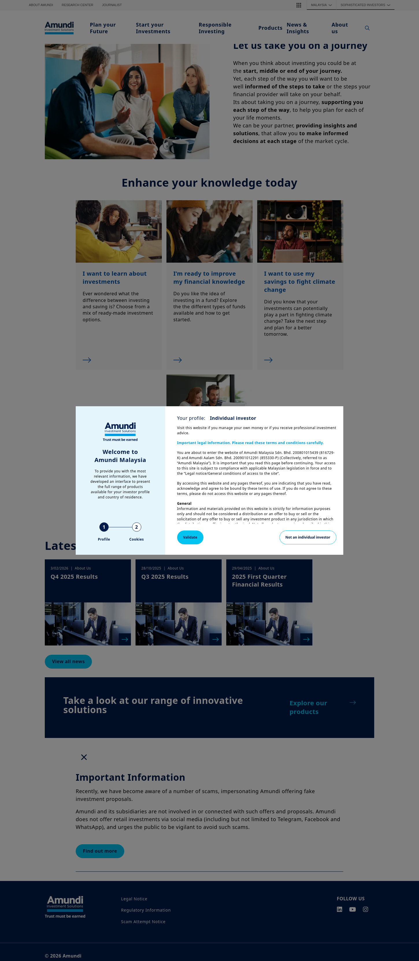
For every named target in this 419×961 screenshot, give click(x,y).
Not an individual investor (307, 537)
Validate (190, 537)
